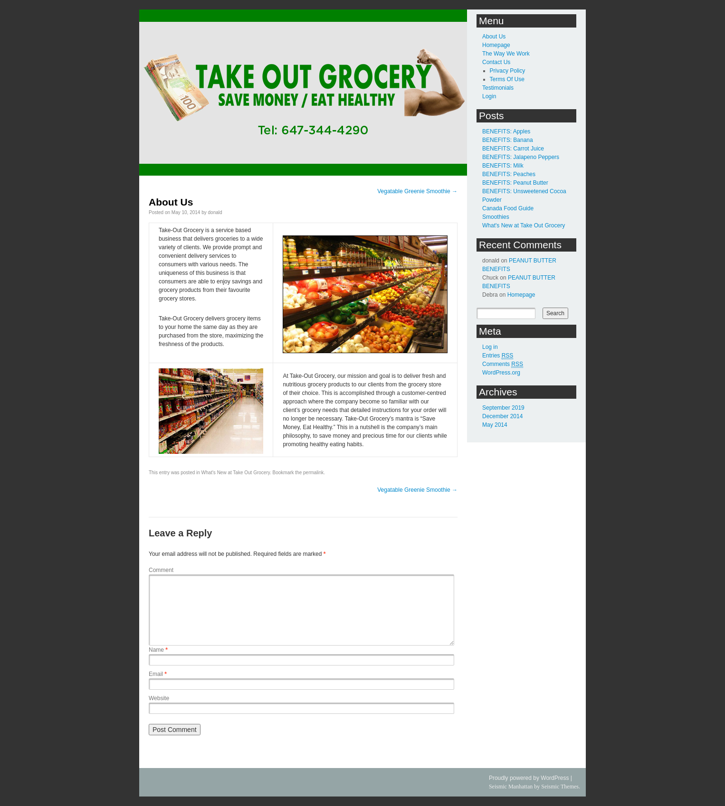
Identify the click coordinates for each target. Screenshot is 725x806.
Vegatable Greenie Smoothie (417, 191)
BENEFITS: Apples (506, 131)
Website (159, 698)
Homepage (496, 45)
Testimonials (498, 87)
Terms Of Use (507, 79)
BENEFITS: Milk (503, 165)
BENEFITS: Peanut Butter (515, 182)
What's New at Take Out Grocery (235, 472)
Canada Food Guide (508, 208)
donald (215, 212)
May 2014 (494, 425)
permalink (313, 472)
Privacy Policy (507, 70)
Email (158, 674)
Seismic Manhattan (511, 786)
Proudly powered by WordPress (529, 778)
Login (489, 96)
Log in (490, 347)
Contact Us (496, 62)
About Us (494, 36)
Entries (497, 355)
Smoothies (495, 217)
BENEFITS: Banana (507, 140)
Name (158, 650)
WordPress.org (501, 372)
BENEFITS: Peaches (508, 174)
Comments (502, 364)
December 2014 (502, 416)
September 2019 (503, 407)
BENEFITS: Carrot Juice (513, 148)
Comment (161, 570)
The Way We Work (506, 53)
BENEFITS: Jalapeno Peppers (520, 157)
